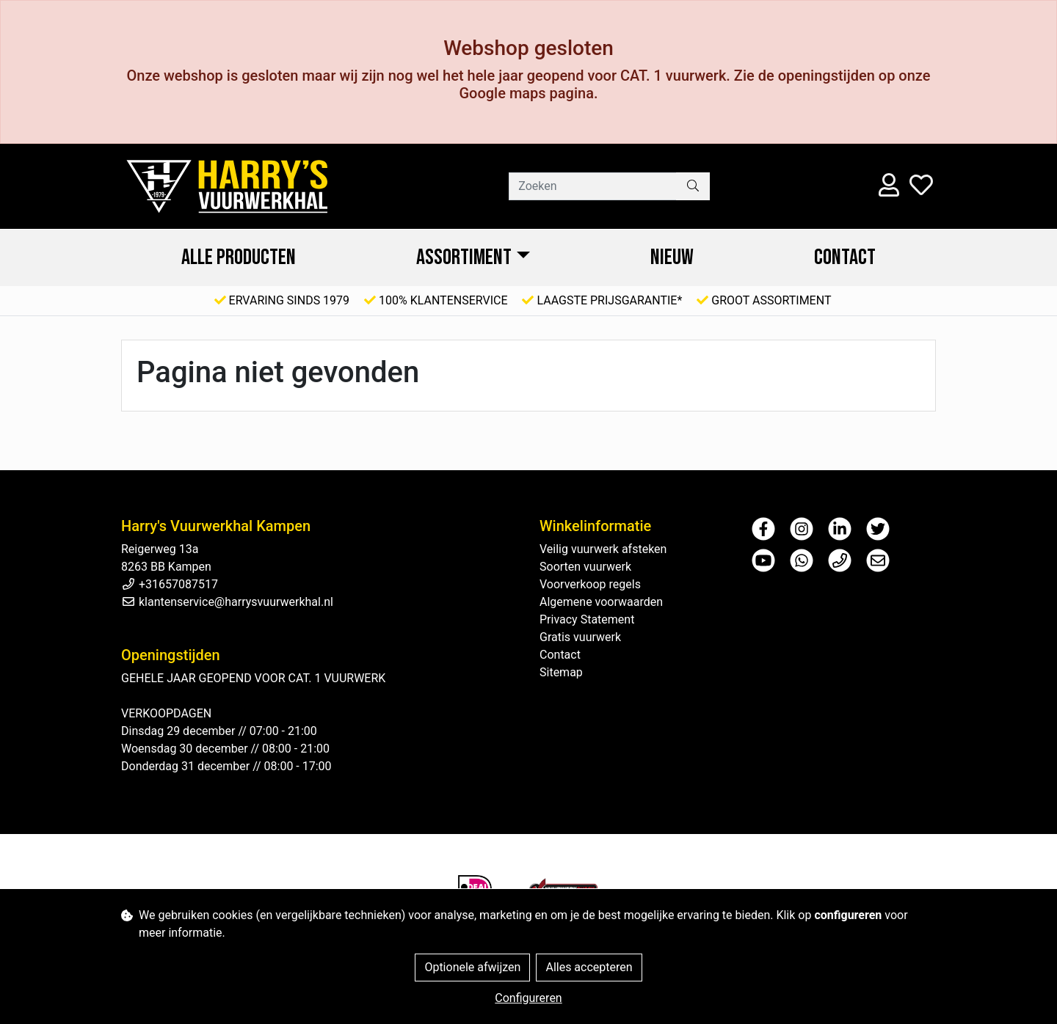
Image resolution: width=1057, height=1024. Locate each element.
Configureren (528, 998)
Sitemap (561, 672)
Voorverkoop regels (590, 584)
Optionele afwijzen (472, 967)
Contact (845, 257)
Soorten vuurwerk (585, 567)
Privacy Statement (587, 619)
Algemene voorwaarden (601, 602)
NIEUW (672, 257)
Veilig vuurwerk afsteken (603, 549)
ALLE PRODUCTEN (238, 257)
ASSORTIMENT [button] (464, 257)
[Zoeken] (593, 186)
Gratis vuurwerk (580, 637)
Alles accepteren (588, 967)
